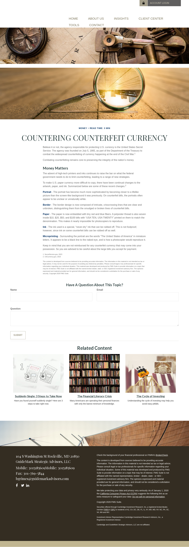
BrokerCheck (162, 455)
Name (13, 290)
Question (15, 308)
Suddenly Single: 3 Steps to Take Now (38, 396)
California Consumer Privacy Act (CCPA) (118, 493)
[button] (96, 18)
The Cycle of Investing (150, 396)
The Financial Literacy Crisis (94, 396)
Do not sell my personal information (148, 497)
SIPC (113, 510)
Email (100, 290)
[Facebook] (18, 485)
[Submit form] (18, 335)
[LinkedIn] (28, 485)
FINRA (106, 510)
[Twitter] (23, 485)
